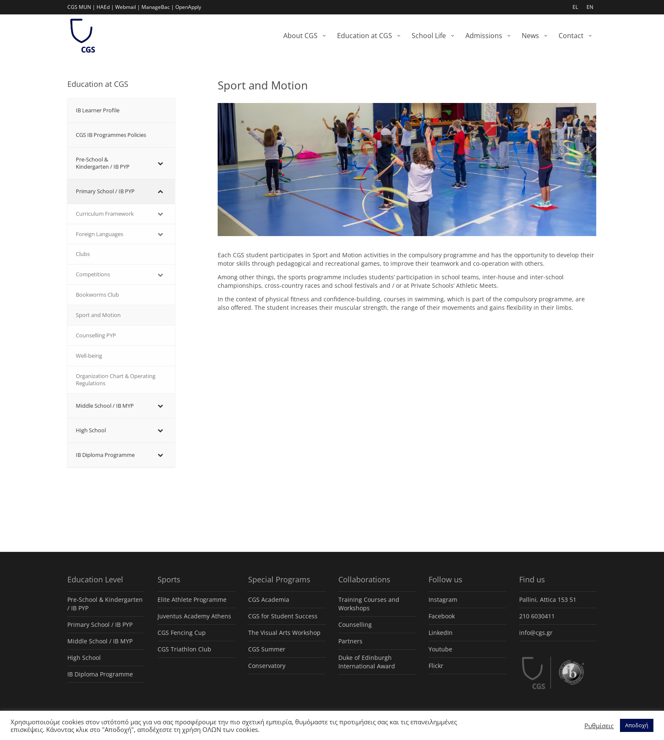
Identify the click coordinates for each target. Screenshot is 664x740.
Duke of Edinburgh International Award (366, 662)
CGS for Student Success (283, 616)
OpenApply (188, 7)
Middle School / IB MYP (100, 641)
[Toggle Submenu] (160, 163)
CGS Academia (268, 599)
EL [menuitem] (575, 7)
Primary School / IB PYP (100, 624)
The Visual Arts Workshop (284, 633)
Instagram (443, 599)
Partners (350, 641)
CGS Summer (266, 649)
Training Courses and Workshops (368, 603)
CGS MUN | (81, 7)
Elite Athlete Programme (192, 599)
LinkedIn (441, 633)
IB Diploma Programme (100, 674)
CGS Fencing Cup (182, 633)
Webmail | (127, 7)
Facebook (442, 616)
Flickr (436, 666)
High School (84, 658)
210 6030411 (537, 616)
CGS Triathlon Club (184, 649)
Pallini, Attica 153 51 (547, 599)
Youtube (440, 649)
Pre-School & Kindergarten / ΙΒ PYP (105, 603)
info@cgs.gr (536, 633)
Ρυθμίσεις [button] (599, 725)
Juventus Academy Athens (194, 616)
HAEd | (105, 7)
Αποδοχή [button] (636, 725)
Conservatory (266, 666)
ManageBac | (157, 7)
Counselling (355, 624)
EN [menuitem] (590, 7)
